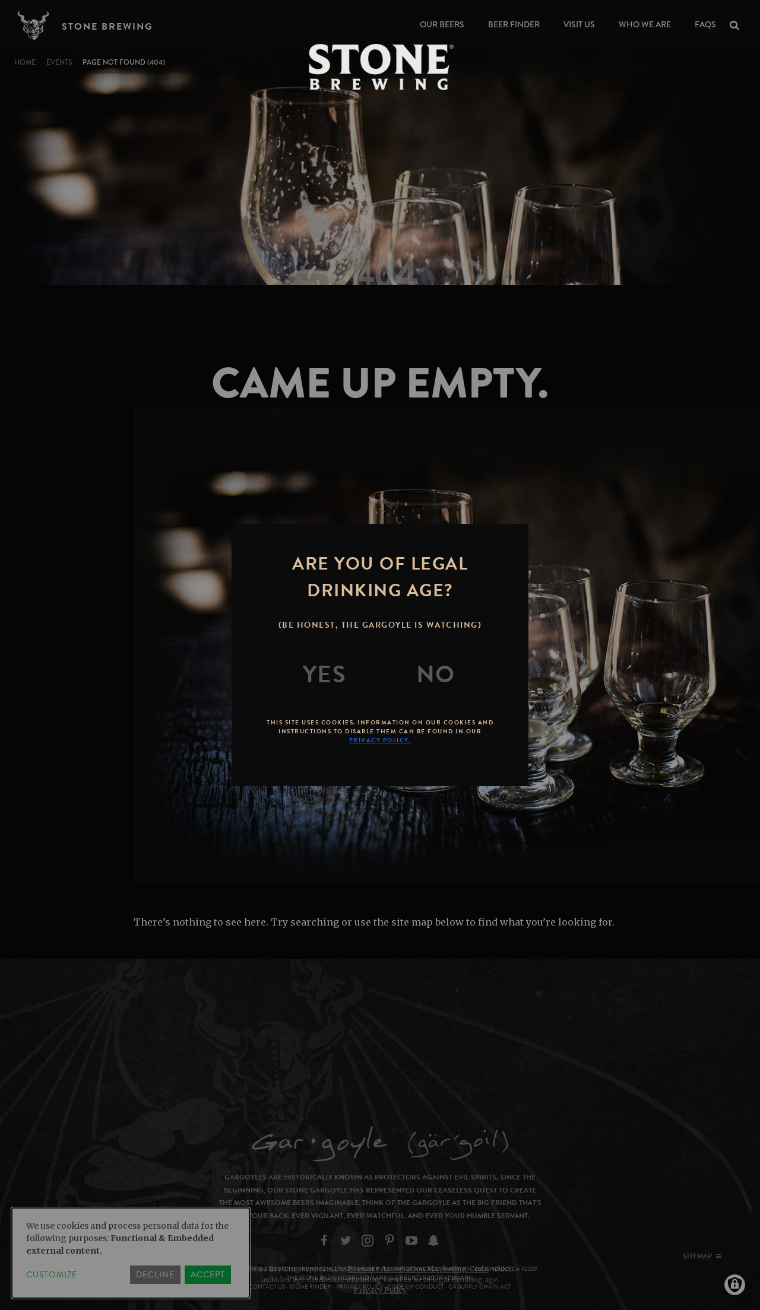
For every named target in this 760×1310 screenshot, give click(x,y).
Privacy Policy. (380, 740)
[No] (435, 674)
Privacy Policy (380, 1290)
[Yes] (325, 674)
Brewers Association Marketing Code (418, 1268)
